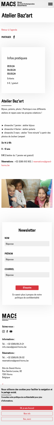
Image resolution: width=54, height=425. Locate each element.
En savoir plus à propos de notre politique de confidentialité (27, 296)
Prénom (9, 253)
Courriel (9, 269)
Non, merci (27, 419)
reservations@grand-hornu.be (15, 360)
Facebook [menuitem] (7, 331)
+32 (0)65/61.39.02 (15, 357)
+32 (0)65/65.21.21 (15, 343)
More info (27, 413)
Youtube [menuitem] (11, 331)
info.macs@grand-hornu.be (14, 346)
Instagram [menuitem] (3, 331)
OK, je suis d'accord (27, 408)
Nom (7, 238)
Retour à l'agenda (9, 29)
